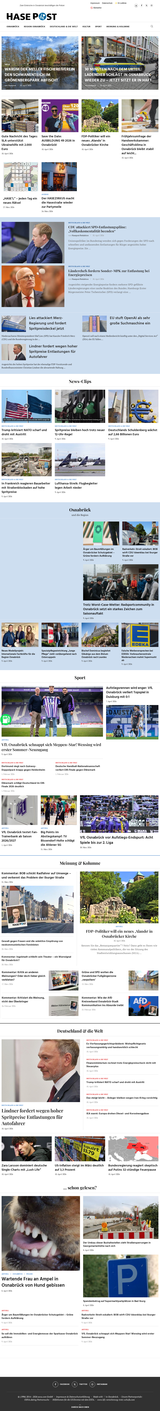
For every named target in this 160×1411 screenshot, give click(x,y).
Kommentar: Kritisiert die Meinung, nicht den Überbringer (23, 1000)
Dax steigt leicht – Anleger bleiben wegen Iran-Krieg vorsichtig (121, 1098)
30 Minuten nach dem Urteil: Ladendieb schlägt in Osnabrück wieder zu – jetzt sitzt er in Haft (118, 75)
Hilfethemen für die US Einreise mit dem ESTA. (73, 1399)
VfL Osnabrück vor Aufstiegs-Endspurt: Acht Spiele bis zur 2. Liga (116, 840)
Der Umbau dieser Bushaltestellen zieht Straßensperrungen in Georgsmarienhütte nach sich (117, 1244)
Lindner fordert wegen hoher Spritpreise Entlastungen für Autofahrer (53, 352)
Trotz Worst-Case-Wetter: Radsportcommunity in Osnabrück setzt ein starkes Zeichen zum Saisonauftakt (118, 609)
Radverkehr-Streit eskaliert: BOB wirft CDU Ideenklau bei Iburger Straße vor (140, 552)
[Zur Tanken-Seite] (6, 720)
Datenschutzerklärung (79, 1396)
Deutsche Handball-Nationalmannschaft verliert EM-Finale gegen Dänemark (77, 768)
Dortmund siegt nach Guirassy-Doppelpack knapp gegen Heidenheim (23, 768)
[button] (14, 5)
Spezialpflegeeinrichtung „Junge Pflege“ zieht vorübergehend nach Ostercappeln (59, 654)
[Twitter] (146, 5)
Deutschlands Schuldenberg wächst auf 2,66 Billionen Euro (132, 432)
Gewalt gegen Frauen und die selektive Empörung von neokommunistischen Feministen (32, 943)
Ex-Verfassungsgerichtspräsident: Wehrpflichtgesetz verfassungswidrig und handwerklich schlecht (116, 1045)
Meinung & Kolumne (118, 26)
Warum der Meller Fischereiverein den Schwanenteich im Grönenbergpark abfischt (40, 75)
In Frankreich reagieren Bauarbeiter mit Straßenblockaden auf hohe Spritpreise (26, 488)
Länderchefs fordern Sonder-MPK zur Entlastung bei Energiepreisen (109, 273)
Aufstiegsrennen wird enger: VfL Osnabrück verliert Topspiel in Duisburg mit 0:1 (129, 692)
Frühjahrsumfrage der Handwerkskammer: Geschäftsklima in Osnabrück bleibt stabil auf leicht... (138, 145)
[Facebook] (141, 5)
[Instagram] (151, 5)
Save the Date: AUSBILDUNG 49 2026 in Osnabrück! (58, 140)
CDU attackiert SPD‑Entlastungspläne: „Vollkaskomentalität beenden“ (97, 229)
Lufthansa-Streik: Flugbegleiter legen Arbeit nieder (76, 485)
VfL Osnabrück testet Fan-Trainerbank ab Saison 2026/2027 (20, 836)
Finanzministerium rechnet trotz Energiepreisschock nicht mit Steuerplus (121, 1065)
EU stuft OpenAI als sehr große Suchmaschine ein (130, 320)
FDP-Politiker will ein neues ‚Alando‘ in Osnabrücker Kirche (96, 140)
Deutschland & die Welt (64, 26)
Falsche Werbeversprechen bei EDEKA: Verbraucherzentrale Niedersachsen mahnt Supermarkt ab (139, 655)
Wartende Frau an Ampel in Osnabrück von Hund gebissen (33, 1282)
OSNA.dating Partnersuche (36, 1399)
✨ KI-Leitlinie (120, 3)
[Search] (151, 26)
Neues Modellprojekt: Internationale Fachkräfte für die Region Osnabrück (18, 654)
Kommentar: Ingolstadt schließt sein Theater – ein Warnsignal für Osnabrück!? (36, 958)
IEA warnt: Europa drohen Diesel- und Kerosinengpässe (117, 1114)
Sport (98, 26)
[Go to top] (80, 1406)
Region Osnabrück (34, 26)
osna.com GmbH (45, 1396)
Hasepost (12, 85)
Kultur (86, 26)
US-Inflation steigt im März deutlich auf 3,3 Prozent (79, 1167)
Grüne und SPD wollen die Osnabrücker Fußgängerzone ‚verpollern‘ (99, 976)
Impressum (95, 3)
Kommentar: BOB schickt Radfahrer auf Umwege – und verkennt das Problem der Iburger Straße (36, 875)
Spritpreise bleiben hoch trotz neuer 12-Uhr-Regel (80, 432)
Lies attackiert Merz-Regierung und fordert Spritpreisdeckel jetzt (47, 323)
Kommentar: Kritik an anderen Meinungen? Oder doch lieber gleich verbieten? (23, 976)
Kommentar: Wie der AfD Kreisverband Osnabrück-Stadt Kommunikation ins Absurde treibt (103, 1002)
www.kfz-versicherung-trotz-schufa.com (116, 1399)
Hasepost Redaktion (80, 235)
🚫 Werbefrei (95, 8)
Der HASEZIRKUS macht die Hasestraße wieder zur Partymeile (58, 202)
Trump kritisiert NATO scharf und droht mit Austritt (24, 432)
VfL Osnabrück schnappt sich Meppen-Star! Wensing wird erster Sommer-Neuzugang (118, 1335)
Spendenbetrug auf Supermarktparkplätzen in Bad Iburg (114, 1301)
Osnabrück (13, 26)
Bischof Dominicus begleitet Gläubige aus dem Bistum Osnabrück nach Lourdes (96, 654)
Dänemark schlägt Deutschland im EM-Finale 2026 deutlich (23, 785)
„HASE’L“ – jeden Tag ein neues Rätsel (20, 200)
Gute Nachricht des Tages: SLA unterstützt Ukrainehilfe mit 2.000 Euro (20, 143)
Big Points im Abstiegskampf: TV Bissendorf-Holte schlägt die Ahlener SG (58, 839)
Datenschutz (107, 3)
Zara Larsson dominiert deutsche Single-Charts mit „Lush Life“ (24, 1167)
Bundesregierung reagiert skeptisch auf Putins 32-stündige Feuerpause (133, 1167)
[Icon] (26, 406)
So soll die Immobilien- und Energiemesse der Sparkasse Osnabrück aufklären (40, 1335)
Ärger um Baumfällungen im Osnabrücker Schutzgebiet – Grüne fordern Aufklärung (99, 552)
